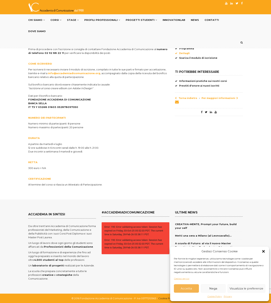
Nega (213, 288)
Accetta (186, 288)
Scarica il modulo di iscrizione (196, 58)
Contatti (212, 19)
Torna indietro (186, 98)
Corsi (55, 19)
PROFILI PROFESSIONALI (102, 19)
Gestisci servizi (181, 278)
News (195, 19)
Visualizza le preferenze (246, 288)
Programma (184, 48)
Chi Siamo (36, 19)
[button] (263, 251)
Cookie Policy (214, 296)
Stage (73, 19)
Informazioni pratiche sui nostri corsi (201, 81)
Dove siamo (37, 31)
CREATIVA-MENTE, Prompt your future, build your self (206, 226)
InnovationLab (174, 19)
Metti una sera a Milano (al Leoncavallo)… (203, 235)
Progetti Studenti (141, 19)
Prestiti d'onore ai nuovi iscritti (197, 85)
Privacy (228, 296)
